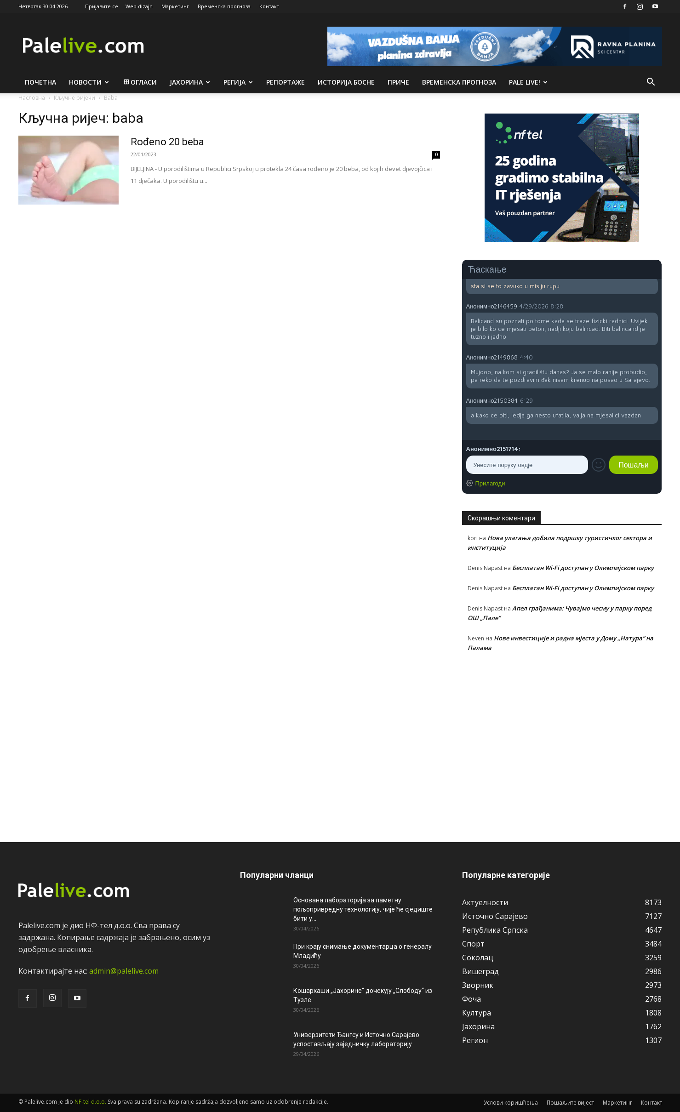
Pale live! (528, 82)
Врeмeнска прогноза (459, 82)
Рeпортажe (285, 82)
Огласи (139, 82)
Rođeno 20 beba (167, 142)
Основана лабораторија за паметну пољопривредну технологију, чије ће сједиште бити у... (363, 909)
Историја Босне (346, 82)
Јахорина (190, 82)
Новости (89, 82)
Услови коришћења (511, 1102)
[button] (651, 83)
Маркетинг (175, 6)
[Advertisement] (562, 742)
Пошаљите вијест (570, 1102)
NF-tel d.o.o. (90, 1102)
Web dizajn (139, 6)
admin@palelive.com (124, 971)
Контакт (269, 6)
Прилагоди (490, 483)
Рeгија (238, 82)
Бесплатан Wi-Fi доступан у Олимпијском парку (583, 568)
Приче (398, 82)
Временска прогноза (224, 6)
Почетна (40, 82)
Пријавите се (101, 6)
